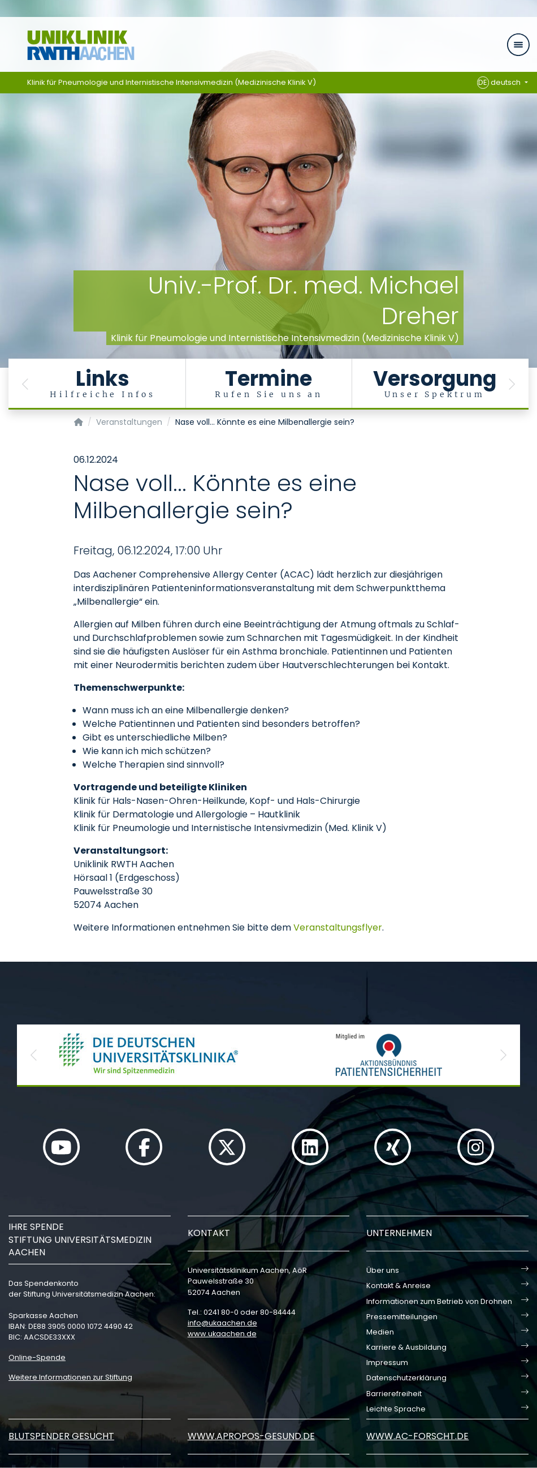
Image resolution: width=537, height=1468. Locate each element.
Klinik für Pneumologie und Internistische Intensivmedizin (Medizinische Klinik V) (171, 82)
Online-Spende (37, 1357)
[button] (25, 384)
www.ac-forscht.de (417, 1436)
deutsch (500, 82)
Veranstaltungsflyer (337, 927)
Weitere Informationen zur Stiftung (70, 1377)
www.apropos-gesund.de (251, 1436)
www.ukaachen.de (222, 1333)
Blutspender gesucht (61, 1436)
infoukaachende (222, 1323)
